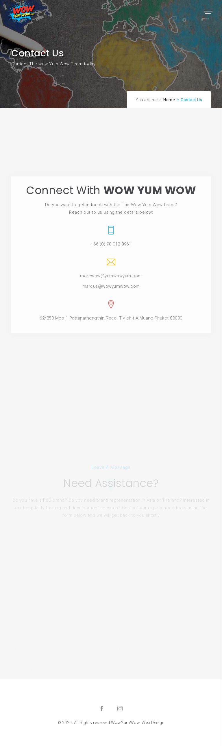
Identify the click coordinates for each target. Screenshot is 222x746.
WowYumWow (125, 722)
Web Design (153, 722)
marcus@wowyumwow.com (111, 323)
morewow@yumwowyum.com (111, 313)
